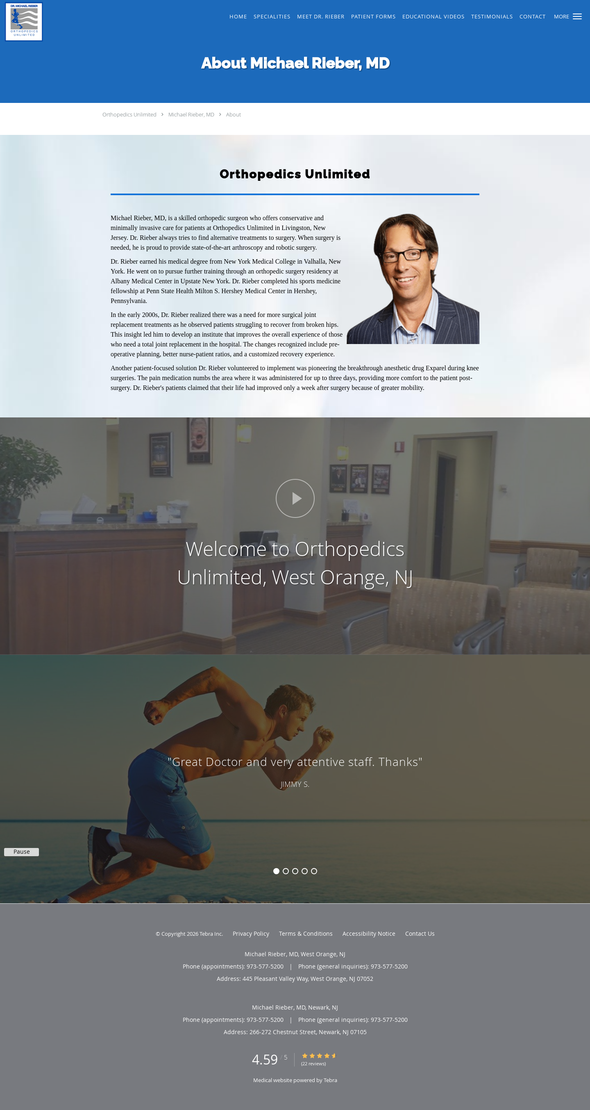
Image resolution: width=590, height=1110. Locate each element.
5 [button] (314, 871)
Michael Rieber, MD (191, 114)
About (233, 114)
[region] (295, 771)
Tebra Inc (211, 933)
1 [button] (276, 871)
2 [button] (286, 871)
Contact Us (420, 933)
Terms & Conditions (306, 933)
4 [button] (304, 871)
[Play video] (295, 498)
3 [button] (295, 871)
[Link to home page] (91, 21)
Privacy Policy (251, 933)
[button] (577, 16)
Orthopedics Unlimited (129, 114)
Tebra (330, 1080)
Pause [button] (22, 851)
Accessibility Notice (369, 933)
